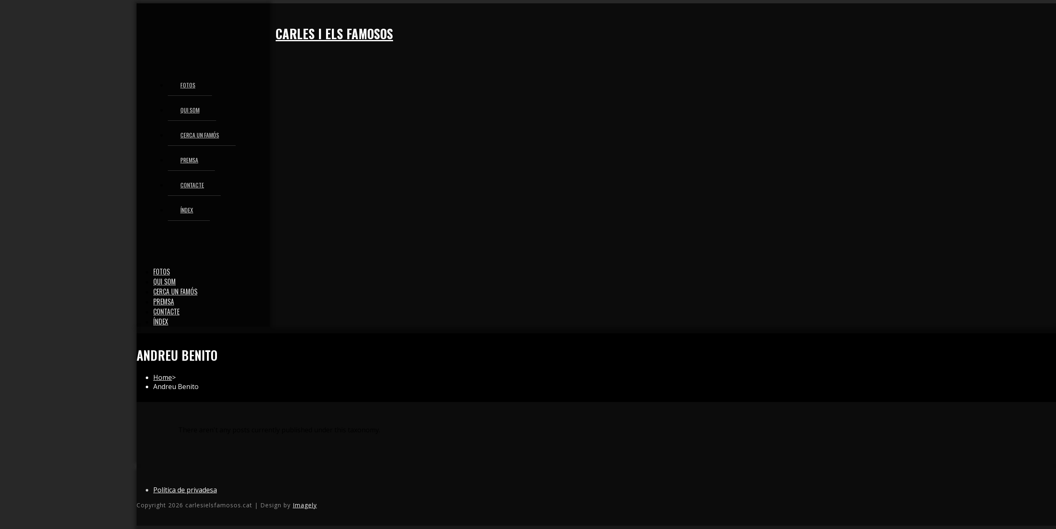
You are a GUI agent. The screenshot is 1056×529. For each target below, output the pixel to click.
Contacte (166, 312)
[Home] (162, 377)
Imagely (305, 505)
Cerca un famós (175, 292)
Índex (160, 322)
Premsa (163, 302)
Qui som (164, 282)
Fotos (161, 272)
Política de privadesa (185, 489)
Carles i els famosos (334, 33)
